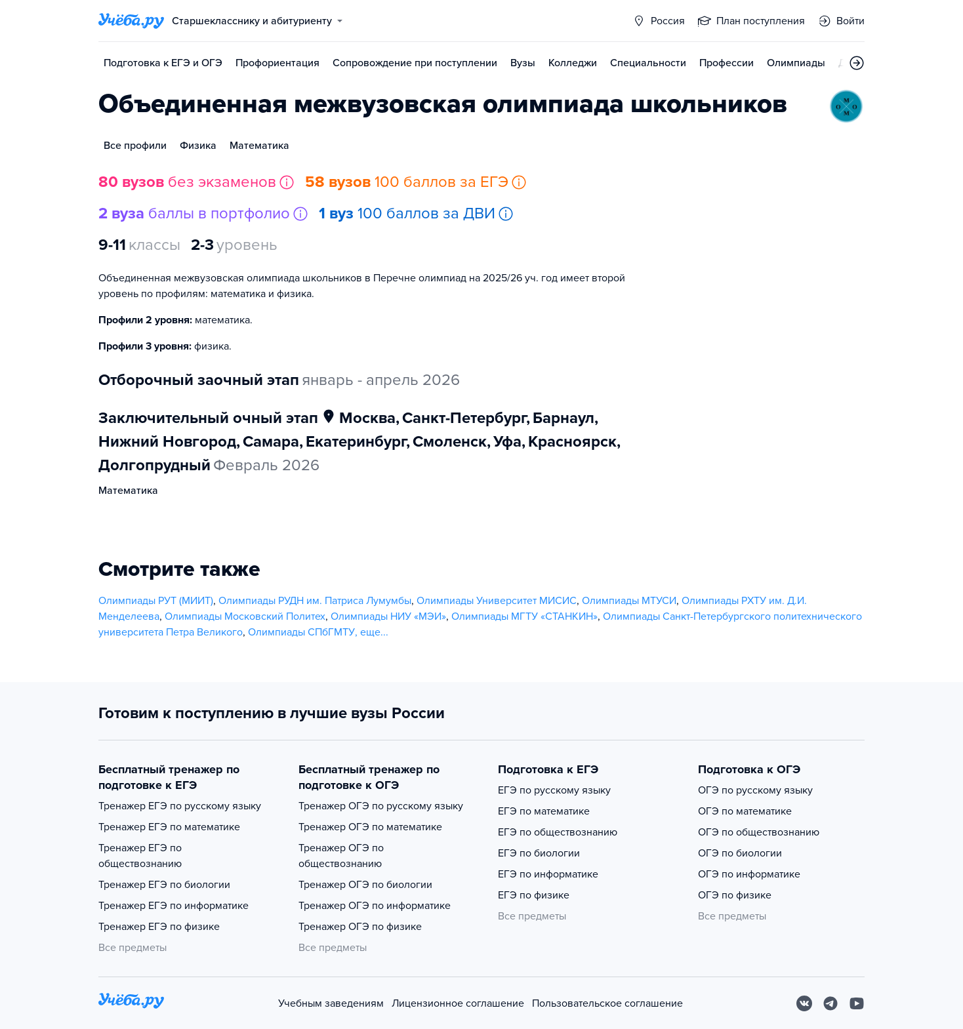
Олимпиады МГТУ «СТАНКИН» (524, 616)
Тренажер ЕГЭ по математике (169, 827)
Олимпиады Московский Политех (245, 616)
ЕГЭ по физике (533, 895)
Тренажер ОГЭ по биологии (365, 884)
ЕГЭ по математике (544, 811)
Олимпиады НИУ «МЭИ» (388, 616)
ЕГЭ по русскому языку (554, 790)
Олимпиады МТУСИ (629, 600)
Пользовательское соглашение (607, 1003)
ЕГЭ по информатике (548, 874)
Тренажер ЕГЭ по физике (159, 926)
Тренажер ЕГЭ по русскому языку (179, 806)
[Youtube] (857, 1003)
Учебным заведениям (331, 1003)
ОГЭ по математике (745, 811)
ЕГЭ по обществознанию (557, 832)
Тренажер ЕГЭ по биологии (164, 884)
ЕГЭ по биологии (539, 853)
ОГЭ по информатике (749, 874)
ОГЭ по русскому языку (755, 790)
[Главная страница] (131, 21)
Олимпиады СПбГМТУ (301, 632)
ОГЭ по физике (734, 895)
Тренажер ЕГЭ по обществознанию (140, 855)
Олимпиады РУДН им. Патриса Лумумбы (314, 600)
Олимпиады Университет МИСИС (497, 600)
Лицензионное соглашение (458, 1003)
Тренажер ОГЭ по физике (360, 926)
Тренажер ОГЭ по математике (370, 827)
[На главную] (131, 1003)
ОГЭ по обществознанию (758, 832)
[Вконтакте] (804, 1003)
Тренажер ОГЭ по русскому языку (380, 806)
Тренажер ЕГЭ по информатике (173, 905)
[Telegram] (830, 1003)
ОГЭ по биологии (740, 853)
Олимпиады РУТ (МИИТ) (155, 600)
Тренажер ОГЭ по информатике (374, 905)
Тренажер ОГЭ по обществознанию (341, 855)
